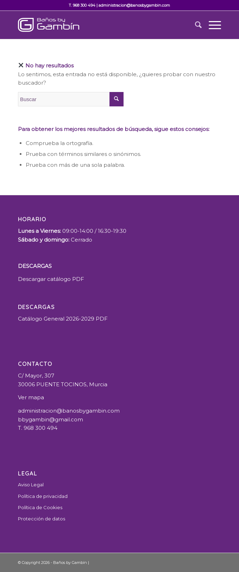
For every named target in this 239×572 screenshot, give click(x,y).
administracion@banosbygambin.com (134, 5)
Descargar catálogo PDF (51, 279)
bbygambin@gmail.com (50, 419)
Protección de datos (41, 518)
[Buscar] (195, 25)
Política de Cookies (40, 507)
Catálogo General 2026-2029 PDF (63, 318)
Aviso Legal (31, 484)
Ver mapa (31, 397)
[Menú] (211, 25)
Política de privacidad (43, 496)
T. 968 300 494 (82, 5)
